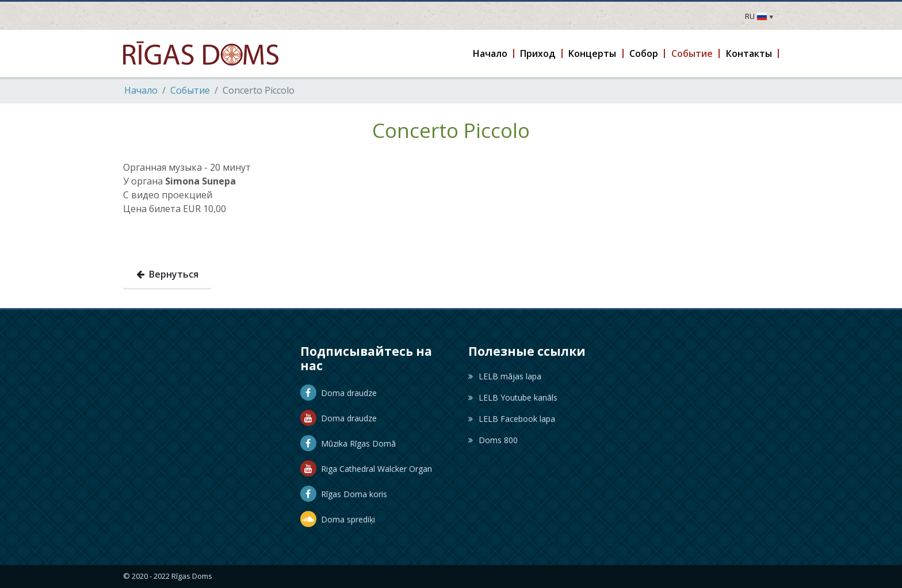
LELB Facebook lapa (511, 418)
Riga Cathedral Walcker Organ (366, 468)
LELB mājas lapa (504, 376)
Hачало (141, 90)
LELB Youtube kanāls (512, 397)
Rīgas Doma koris (343, 494)
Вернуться (167, 274)
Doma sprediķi (337, 519)
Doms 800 (493, 440)
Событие (190, 90)
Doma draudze (338, 392)
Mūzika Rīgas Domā (348, 443)
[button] (490, 53)
